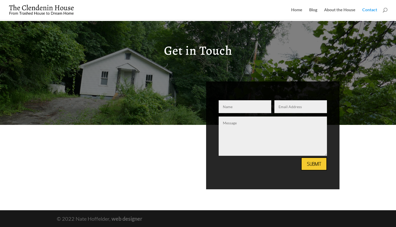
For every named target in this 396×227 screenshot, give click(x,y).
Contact (369, 10)
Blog (313, 10)
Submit (314, 164)
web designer (126, 218)
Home (296, 10)
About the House (339, 10)
